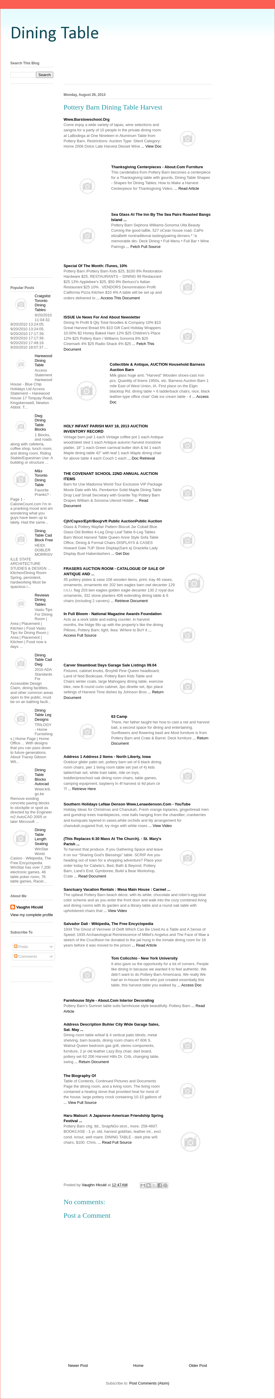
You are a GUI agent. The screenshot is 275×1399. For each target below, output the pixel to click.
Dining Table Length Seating (41, 837)
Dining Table (54, 34)
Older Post (198, 1365)
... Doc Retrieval (141, 458)
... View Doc (151, 146)
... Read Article (186, 188)
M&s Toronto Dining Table (41, 478)
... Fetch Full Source (143, 246)
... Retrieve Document (129, 601)
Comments (25, 956)
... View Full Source (80, 1102)
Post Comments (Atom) (149, 1383)
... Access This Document (118, 298)
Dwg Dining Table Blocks (40, 423)
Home (138, 1365)
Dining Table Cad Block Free (44, 535)
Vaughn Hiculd (29, 907)
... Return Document (92, 1062)
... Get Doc (120, 553)
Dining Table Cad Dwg (43, 659)
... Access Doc (189, 985)
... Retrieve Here (82, 789)
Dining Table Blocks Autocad (42, 777)
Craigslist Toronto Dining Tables (42, 303)
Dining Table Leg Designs (43, 715)
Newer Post (78, 1365)
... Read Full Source (115, 1142)
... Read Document (90, 876)
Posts (21, 946)
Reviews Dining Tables (42, 600)
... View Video (160, 825)
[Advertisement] (34, 182)
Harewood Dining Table (43, 360)
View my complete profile (31, 915)
